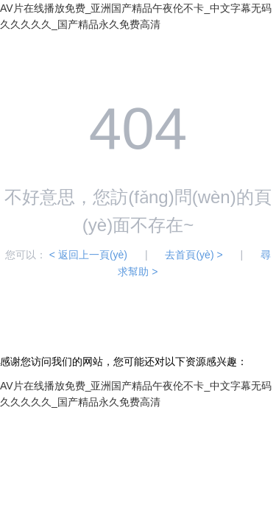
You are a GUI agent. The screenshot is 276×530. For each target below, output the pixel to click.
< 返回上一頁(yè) (88, 255)
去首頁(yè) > (193, 255)
